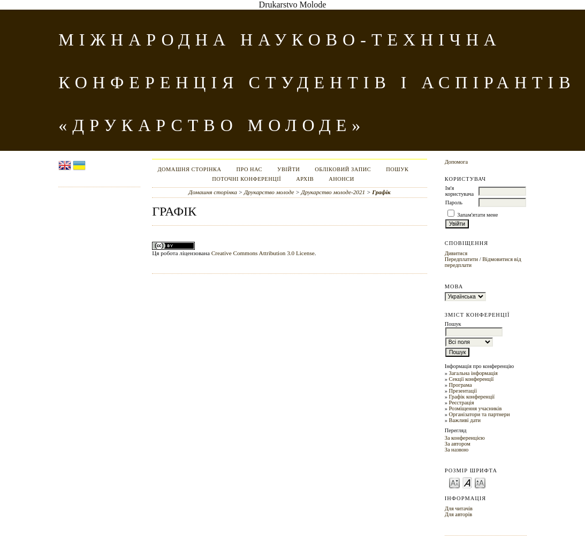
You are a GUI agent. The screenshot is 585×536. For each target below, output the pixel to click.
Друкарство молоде (269, 192)
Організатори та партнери (479, 414)
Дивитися (456, 253)
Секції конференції (471, 379)
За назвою (457, 450)
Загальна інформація (473, 373)
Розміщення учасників (475, 408)
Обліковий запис (343, 169)
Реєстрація (461, 402)
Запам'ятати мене (477, 215)
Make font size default (467, 482)
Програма (460, 385)
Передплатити (461, 259)
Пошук (397, 169)
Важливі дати (465, 420)
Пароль (453, 202)
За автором (457, 444)
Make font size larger (480, 482)
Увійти (288, 169)
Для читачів (459, 508)
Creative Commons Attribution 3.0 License (263, 253)
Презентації (462, 391)
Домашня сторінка (189, 169)
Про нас (249, 169)
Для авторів (459, 514)
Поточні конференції (246, 179)
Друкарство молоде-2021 (333, 192)
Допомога (456, 162)
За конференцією (465, 438)
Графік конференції (472, 397)
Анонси (341, 179)
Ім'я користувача (459, 191)
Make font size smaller (454, 482)
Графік (381, 192)
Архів (305, 179)
